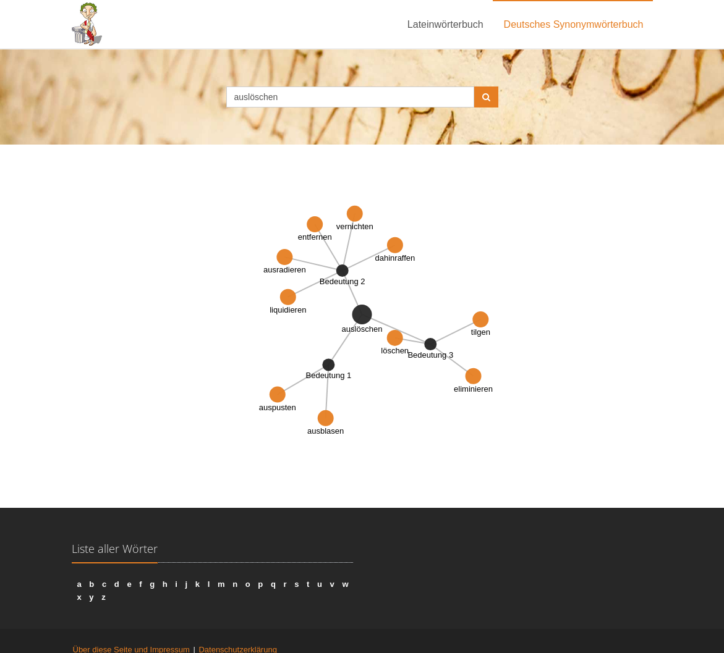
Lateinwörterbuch (445, 24)
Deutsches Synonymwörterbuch (574, 24)
